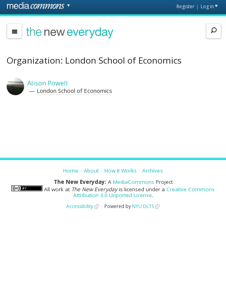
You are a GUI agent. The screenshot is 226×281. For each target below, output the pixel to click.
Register (185, 6)
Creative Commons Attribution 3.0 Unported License (144, 192)
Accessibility (79, 206)
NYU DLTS (143, 206)
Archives (152, 170)
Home (70, 170)
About (91, 170)
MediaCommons (133, 181)
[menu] (14, 31)
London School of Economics (74, 90)
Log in (207, 6)
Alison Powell (47, 82)
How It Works (120, 170)
